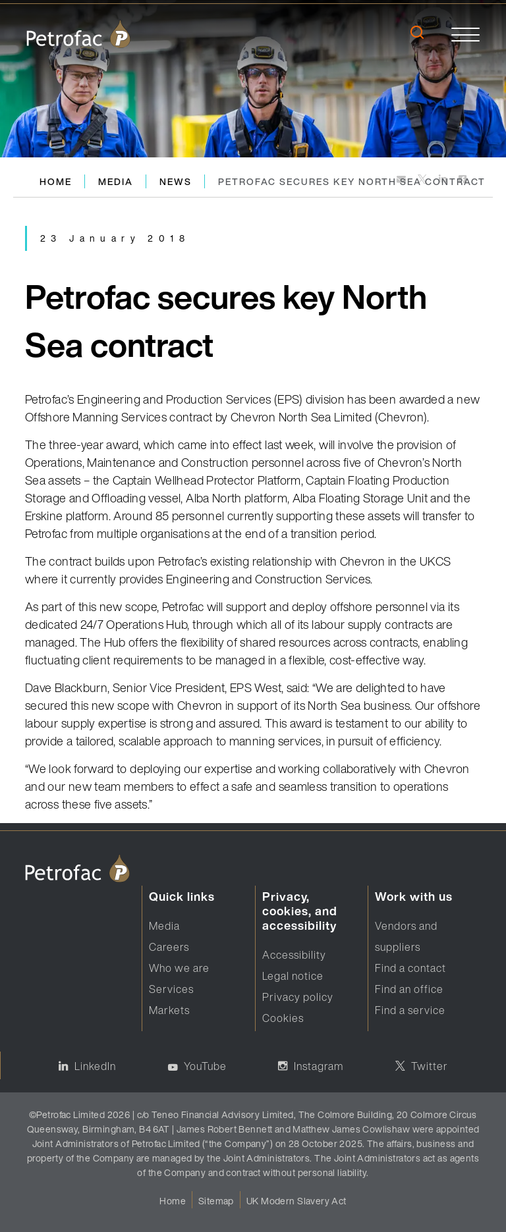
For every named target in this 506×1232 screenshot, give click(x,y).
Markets (169, 1010)
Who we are (179, 968)
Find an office (409, 989)
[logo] (78, 34)
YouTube (205, 1066)
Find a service (410, 1010)
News (175, 181)
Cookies (283, 1018)
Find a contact (410, 968)
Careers (169, 947)
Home (56, 181)
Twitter (429, 1066)
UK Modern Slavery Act (296, 1201)
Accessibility (294, 955)
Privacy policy (297, 997)
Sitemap (216, 1201)
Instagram (318, 1066)
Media (115, 181)
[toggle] (465, 34)
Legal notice (292, 976)
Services (171, 989)
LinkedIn (95, 1066)
